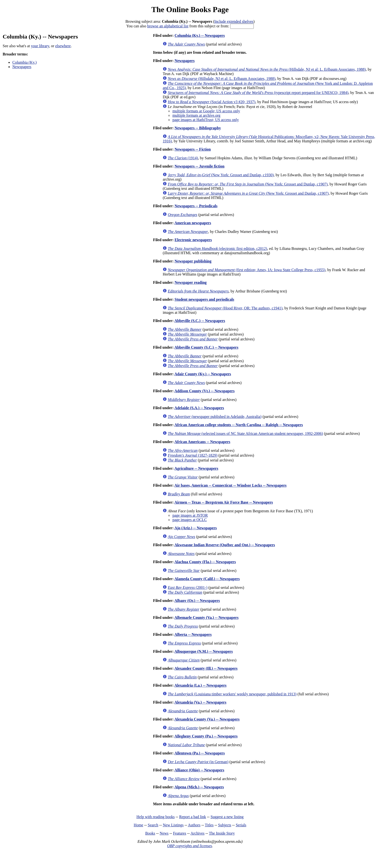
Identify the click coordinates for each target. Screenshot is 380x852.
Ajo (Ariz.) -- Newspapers (195, 528)
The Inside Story (222, 833)
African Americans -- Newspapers (202, 442)
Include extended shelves (233, 21)
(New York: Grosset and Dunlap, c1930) (221, 175)
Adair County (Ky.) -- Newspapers (202, 374)
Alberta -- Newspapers (193, 634)
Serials (241, 825)
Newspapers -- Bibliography (197, 128)
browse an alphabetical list (167, 26)
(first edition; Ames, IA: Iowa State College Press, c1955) (246, 270)
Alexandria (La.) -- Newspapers (200, 685)
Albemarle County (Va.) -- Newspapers (206, 617)
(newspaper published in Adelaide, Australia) (214, 416)
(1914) (183, 158)
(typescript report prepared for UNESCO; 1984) (258, 93)
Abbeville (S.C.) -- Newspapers (199, 321)
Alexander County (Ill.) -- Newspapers (206, 668)
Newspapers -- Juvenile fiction (199, 166)
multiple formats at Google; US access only (206, 111)
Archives (197, 833)
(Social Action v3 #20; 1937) (211, 102)
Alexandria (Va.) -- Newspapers (200, 702)
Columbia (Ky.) (24, 62)
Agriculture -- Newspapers (196, 468)
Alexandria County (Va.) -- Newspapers (206, 719)
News (164, 833)
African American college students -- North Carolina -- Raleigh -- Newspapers (238, 425)
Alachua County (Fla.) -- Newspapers (205, 562)
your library (40, 46)
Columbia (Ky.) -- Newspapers (199, 35)
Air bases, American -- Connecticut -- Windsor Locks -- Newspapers (230, 485)
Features (179, 833)
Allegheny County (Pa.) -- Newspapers (206, 736)
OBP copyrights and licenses (189, 846)
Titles (209, 825)
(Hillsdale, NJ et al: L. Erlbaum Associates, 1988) (267, 69)
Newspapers (21, 67)
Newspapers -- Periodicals (195, 206)
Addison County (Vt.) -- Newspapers (204, 391)
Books (150, 833)
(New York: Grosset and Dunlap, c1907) (247, 184)
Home (138, 825)
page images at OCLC (189, 520)
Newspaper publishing (192, 261)
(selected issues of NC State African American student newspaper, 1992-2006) (245, 433)
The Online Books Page (190, 9)
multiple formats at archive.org (196, 115)
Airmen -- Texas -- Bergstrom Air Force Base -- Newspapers (223, 502)
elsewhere (63, 46)
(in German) (198, 762)
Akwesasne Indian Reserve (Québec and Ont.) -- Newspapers (224, 545)
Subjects (224, 825)
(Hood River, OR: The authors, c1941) (225, 308)
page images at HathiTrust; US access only (205, 120)
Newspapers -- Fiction (192, 149)
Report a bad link (192, 817)
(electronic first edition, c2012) (217, 248)
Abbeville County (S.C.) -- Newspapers (206, 347)
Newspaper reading (190, 282)
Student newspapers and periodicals (204, 299)
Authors (194, 825)
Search (153, 825)
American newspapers (192, 223)
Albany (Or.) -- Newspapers (197, 601)
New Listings (173, 825)
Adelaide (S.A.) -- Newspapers (199, 408)
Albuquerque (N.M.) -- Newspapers (203, 651)
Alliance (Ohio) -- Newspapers (199, 770)
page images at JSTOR (190, 515)
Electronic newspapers (193, 240)
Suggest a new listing (227, 817)
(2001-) (187, 587)
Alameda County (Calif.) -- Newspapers (207, 579)
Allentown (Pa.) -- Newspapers (199, 753)
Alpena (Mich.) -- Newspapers (199, 787)
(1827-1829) (192, 455)
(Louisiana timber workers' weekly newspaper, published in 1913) (232, 694)
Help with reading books (155, 817)
